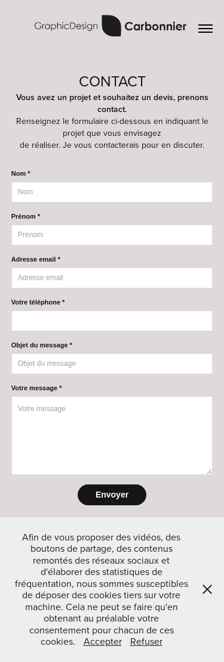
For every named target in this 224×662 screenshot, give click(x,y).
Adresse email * (35, 259)
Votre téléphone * (38, 302)
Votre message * (36, 387)
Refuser (146, 641)
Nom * (20, 173)
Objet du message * (41, 345)
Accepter (103, 641)
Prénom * (25, 216)
